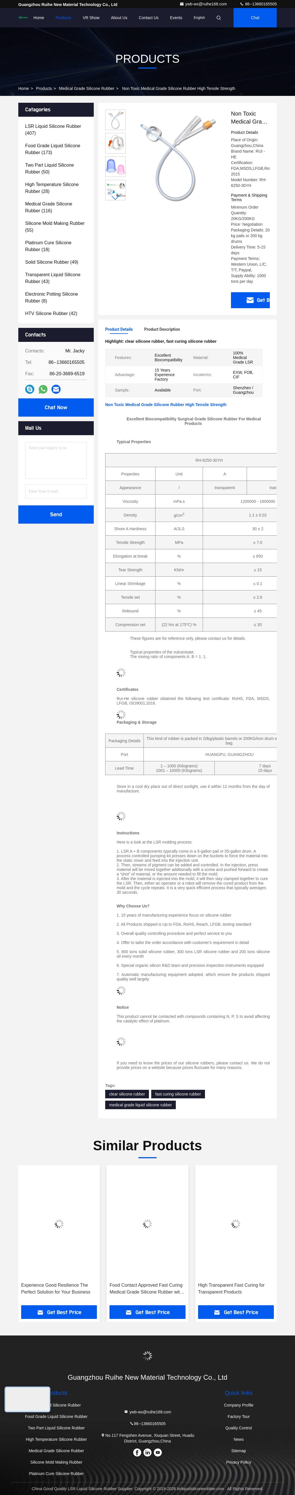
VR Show (91, 17)
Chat (255, 17)
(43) (52, 278)
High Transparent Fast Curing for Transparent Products (231, 1288)
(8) (51, 297)
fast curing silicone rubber (178, 1094)
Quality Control (239, 1428)
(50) (49, 168)
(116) (48, 207)
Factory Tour (239, 1416)
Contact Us (149, 17)
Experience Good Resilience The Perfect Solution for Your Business (55, 1288)
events (176, 17)
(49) (51, 262)
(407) (53, 130)
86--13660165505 (258, 4)
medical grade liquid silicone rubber (140, 1105)
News (239, 1439)
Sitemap (238, 1450)
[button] (115, 198)
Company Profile (239, 1405)
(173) (52, 149)
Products (63, 17)
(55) (55, 227)
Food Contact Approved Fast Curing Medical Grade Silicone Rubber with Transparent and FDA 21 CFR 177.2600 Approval (145, 1289)
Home (38, 17)
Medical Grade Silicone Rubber (87, 88)
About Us (119, 17)
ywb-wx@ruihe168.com (204, 4)
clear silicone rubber (127, 1094)
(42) (51, 313)
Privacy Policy (238, 1462)
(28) (52, 188)
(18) (48, 246)
